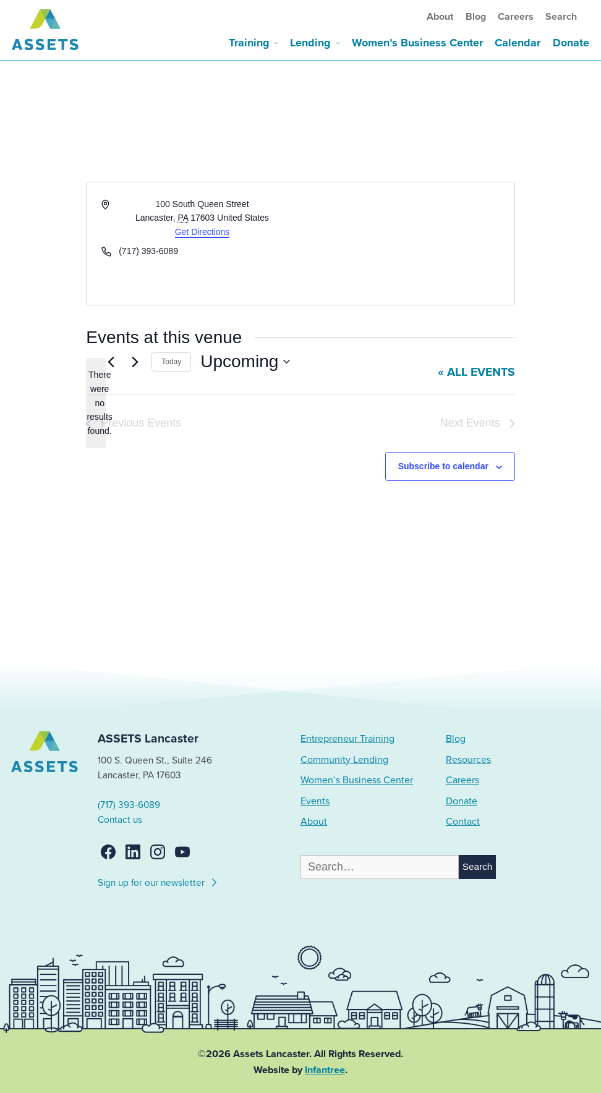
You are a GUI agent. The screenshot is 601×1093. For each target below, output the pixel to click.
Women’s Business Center (417, 42)
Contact (463, 821)
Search (561, 17)
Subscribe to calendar (443, 466)
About (440, 17)
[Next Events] (134, 361)
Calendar (517, 42)
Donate (571, 42)
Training (249, 42)
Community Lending (344, 760)
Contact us (120, 819)
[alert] (96, 403)
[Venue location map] (406, 243)
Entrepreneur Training (347, 739)
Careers (516, 17)
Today (171, 361)
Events (315, 801)
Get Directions (202, 232)
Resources (468, 760)
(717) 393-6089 (129, 804)
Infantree (325, 1070)
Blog (476, 17)
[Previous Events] (110, 361)
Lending (310, 42)
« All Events (476, 372)
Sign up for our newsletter (158, 881)
